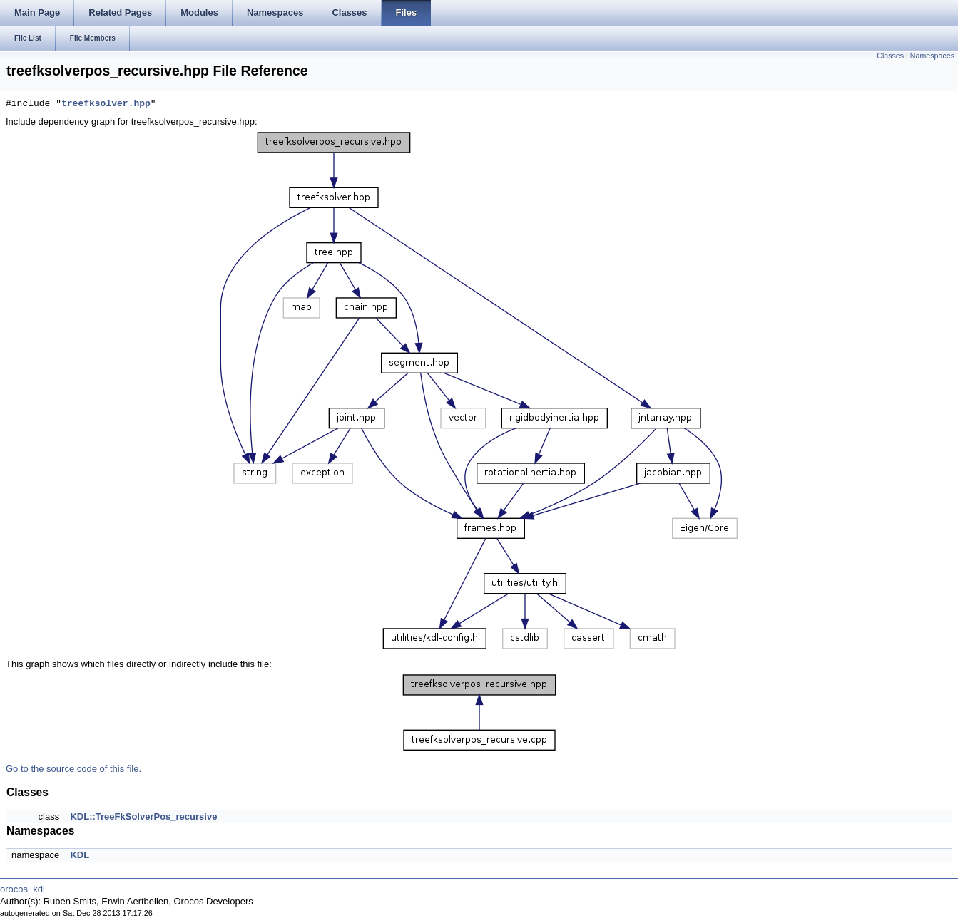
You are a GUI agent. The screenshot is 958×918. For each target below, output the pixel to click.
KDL (79, 855)
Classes (890, 55)
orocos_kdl (22, 889)
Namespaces (932, 55)
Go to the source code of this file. (73, 768)
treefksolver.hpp (106, 104)
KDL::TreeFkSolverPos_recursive (143, 816)
